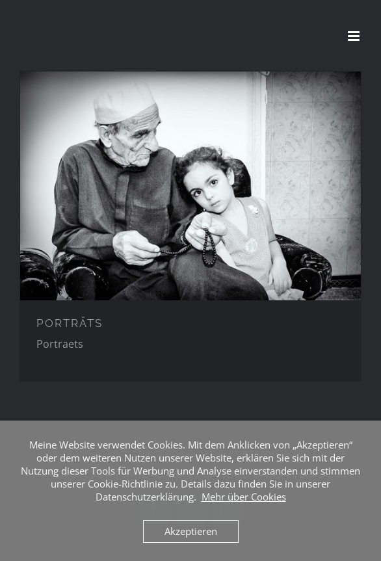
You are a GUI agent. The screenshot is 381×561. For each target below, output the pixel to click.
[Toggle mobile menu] (354, 36)
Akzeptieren (190, 531)
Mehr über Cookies (244, 496)
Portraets (59, 344)
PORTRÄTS (69, 323)
